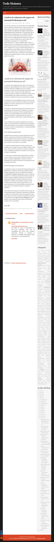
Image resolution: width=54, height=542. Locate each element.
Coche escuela (41, 281)
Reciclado (40, 353)
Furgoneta (48, 303)
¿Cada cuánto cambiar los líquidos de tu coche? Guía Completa (44, 229)
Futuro (44, 305)
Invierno (43, 317)
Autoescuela (40, 261)
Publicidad (45, 352)
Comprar (40, 286)
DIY (49, 292)
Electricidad (40, 295)
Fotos (39, 303)
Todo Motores (12, 3)
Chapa (49, 276)
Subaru (48, 363)
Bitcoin (45, 268)
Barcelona (48, 265)
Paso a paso (47, 345)
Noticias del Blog (46, 344)
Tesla (39, 369)
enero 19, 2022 (8, 23)
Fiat (42, 302)
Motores (44, 341)
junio (41, 408)
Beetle (44, 266)
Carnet (49, 271)
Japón (49, 317)
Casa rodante (42, 276)
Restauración (41, 358)
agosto (42, 405)
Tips (31, 208)
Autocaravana (47, 259)
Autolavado (47, 261)
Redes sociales (41, 355)
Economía (44, 294)
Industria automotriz (44, 314)
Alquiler (48, 255)
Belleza (48, 266)
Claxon (44, 279)
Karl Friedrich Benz (45, 319)
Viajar (42, 382)
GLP (47, 306)
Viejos (49, 382)
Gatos (44, 306)
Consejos (23, 208)
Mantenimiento (41, 327)
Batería (39, 266)
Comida (48, 284)
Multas (39, 342)
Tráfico (48, 369)
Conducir (39, 287)
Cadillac (39, 269)
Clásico (39, 279)
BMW (49, 268)
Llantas (48, 323)
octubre (42, 401)
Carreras (44, 273)
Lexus (39, 323)
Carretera (48, 273)
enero (42, 418)
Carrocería (43, 274)
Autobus (42, 259)
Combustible (47, 282)
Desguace (39, 292)
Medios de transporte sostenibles (43, 510)
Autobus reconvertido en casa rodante (44, 447)
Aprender (48, 256)
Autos (40, 265)
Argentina (40, 258)
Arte (43, 258)
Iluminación (47, 313)
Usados (39, 377)
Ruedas (39, 360)
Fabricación (47, 300)
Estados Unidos (41, 300)
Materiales (40, 331)
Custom (48, 289)
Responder (14, 238)
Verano (39, 382)
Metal (49, 336)
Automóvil (11, 208)
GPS (49, 306)
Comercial (40, 284)
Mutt (41, 342)
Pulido (49, 352)
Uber (49, 376)
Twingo (46, 376)
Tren (42, 374)
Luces (39, 325)
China (44, 277)
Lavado (48, 322)
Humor (39, 313)
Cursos (44, 289)
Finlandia (46, 302)
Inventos (40, 317)
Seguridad (48, 360)
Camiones (48, 269)
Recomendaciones (46, 353)
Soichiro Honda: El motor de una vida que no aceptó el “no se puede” (44, 186)
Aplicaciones (44, 256)
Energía (40, 298)
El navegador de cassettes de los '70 (44, 499)
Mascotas (48, 330)
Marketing (44, 330)
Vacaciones (48, 377)
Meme (49, 334)
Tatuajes (45, 366)
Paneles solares (41, 345)
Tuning (48, 374)
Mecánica (44, 331)
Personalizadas (47, 347)
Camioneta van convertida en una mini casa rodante (45, 443)
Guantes (43, 308)
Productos (48, 350)
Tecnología (40, 367)
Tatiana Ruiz (15, 222)
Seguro (27, 208)
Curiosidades (40, 289)
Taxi (49, 366)
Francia (42, 303)
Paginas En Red (18, 23)
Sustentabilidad (41, 364)
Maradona (48, 328)
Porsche (39, 350)
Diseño (46, 292)
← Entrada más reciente (11, 213)
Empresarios (40, 297)
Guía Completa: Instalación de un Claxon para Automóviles (44, 76)
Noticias (39, 344)
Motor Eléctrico (42, 339)
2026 (40, 390)
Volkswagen (41, 384)
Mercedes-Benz (41, 336)
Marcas (39, 330)
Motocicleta (47, 338)
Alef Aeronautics (47, 253)
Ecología (39, 294)
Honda (48, 311)
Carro (15, 208)
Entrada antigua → (30, 213)
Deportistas (40, 291)
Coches (47, 281)
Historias (44, 311)
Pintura (48, 349)
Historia (40, 311)
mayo (41, 410)
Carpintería (40, 273)
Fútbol (42, 305)
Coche (18, 208)
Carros (48, 274)
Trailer (39, 371)
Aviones (44, 265)
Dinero (43, 292)
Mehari (45, 334)
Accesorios (48, 250)
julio (41, 407)
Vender (44, 380)
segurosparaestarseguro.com (19, 226)
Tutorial (42, 376)
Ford (49, 302)
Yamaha (45, 383)
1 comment (27, 23)
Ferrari (39, 302)
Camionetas (41, 271)
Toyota (45, 369)
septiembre (43, 403)
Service (44, 361)
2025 (40, 392)
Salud (43, 360)
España (48, 298)
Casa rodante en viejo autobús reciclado (44, 428)
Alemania (39, 255)
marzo (42, 414)
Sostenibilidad (41, 363)
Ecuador (48, 294)
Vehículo (40, 379)
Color (39, 282)
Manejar (48, 325)
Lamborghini (40, 320)
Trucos (45, 374)
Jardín (39, 319)
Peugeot (39, 349)
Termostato (48, 367)
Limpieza (44, 323)
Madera (44, 325)
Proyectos (40, 352)
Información (40, 316)
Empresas (48, 297)
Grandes (39, 308)
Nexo (49, 342)
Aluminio (39, 256)
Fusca (39, 305)
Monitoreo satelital (41, 338)
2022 (40, 398)
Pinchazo (44, 349)
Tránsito (42, 371)
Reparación (48, 356)
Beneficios (40, 268)
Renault (39, 356)
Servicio (48, 361)
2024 (40, 394)
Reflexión (48, 355)
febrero (42, 416)
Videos (45, 382)
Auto (7, 208)
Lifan (41, 323)
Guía (46, 308)
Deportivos (47, 291)
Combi (42, 282)
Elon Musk (47, 295)
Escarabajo (44, 298)
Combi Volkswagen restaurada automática (45, 526)
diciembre (43, 399)
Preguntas (43, 350)
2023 (39, 250)
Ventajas (48, 380)
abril (41, 412)
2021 (40, 530)
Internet (48, 316)
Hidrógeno (48, 309)
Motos (48, 341)
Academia (43, 250)
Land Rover (44, 322)
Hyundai (42, 313)
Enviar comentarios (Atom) (19, 263)
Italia (47, 317)
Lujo (41, 325)
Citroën (48, 277)
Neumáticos (45, 342)
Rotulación (48, 358)
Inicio (5, 12)
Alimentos (44, 255)
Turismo (39, 376)
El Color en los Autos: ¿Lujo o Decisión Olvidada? (43, 144)
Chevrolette (40, 277)
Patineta (39, 347)
